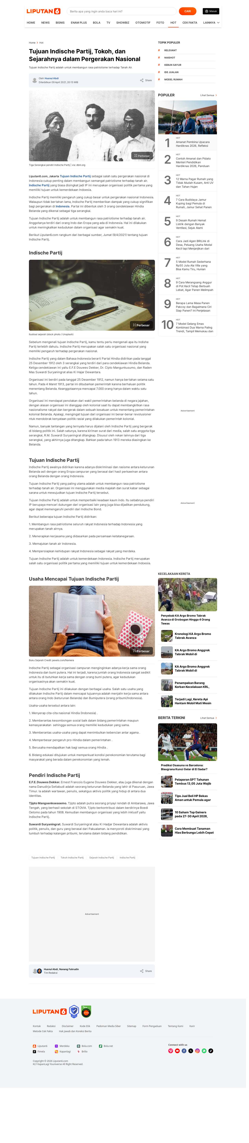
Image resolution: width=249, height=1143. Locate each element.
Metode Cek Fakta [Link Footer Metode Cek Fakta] (43, 1031)
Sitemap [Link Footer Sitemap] (131, 1026)
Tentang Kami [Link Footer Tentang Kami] (175, 1026)
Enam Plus (79, 22)
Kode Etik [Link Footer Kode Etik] (85, 1026)
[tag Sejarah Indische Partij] (101, 857)
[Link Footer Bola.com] (85, 1046)
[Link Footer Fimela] (41, 1051)
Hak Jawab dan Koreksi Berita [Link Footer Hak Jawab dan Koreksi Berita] (75, 1031)
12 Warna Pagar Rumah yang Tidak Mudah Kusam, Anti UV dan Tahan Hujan (194, 182)
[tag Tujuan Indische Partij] (43, 857)
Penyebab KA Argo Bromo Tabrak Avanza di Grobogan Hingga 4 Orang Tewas (185, 619)
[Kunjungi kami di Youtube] (177, 1050)
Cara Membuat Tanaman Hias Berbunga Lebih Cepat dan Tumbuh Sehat (194, 832)
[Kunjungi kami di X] (190, 1050)
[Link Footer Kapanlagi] (63, 1051)
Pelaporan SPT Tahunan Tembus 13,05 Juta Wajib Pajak (193, 783)
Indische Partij (39, 185)
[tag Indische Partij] (127, 857)
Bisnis (60, 22)
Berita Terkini (171, 718)
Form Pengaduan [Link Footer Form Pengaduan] (152, 1026)
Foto (160, 22)
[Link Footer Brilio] (85, 1051)
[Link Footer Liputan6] (50, 1012)
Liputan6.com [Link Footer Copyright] (60, 1061)
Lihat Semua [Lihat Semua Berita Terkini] (207, 717)
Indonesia (62, 206)
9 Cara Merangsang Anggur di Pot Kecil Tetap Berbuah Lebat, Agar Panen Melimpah (194, 286)
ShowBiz (122, 22)
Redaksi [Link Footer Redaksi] (51, 1026)
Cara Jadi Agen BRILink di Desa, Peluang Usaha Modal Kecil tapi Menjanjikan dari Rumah (194, 246)
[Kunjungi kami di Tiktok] (210, 1050)
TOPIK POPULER (169, 42)
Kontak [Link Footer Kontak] (37, 1026)
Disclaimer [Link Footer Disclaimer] (67, 1026)
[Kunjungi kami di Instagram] (197, 1050)
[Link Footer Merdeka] (63, 1046)
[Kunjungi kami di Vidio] (170, 1050)
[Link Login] (211, 11)
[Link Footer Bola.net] (107, 1046)
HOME (31, 22)
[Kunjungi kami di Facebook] (184, 1050)
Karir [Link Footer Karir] (192, 1026)
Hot (173, 22)
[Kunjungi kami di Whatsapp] (204, 1050)
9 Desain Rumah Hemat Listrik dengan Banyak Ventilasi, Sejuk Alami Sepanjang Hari (191, 226)
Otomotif (142, 22)
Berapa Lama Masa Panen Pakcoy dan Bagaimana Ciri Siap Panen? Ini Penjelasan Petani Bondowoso (193, 308)
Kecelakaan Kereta (174, 574)
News (45, 22)
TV (108, 22)
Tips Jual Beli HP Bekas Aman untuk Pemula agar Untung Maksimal (193, 800)
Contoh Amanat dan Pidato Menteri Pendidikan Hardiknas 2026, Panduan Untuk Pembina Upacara (193, 164)
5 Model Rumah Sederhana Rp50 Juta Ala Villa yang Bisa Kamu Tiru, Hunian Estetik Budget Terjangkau (193, 267)
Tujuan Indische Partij (75, 176)
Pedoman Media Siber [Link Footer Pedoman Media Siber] (108, 1026)
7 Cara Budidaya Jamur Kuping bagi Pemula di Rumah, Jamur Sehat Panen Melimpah (194, 205)
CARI (187, 11)
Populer (166, 95)
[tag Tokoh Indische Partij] (72, 857)
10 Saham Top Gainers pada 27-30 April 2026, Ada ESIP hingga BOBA (191, 816)
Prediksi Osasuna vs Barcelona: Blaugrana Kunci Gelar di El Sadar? (184, 767)
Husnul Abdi (52, 78)
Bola (96, 22)
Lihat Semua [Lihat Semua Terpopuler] (207, 95)
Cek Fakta (189, 22)
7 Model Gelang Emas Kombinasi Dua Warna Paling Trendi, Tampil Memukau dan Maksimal (194, 329)
